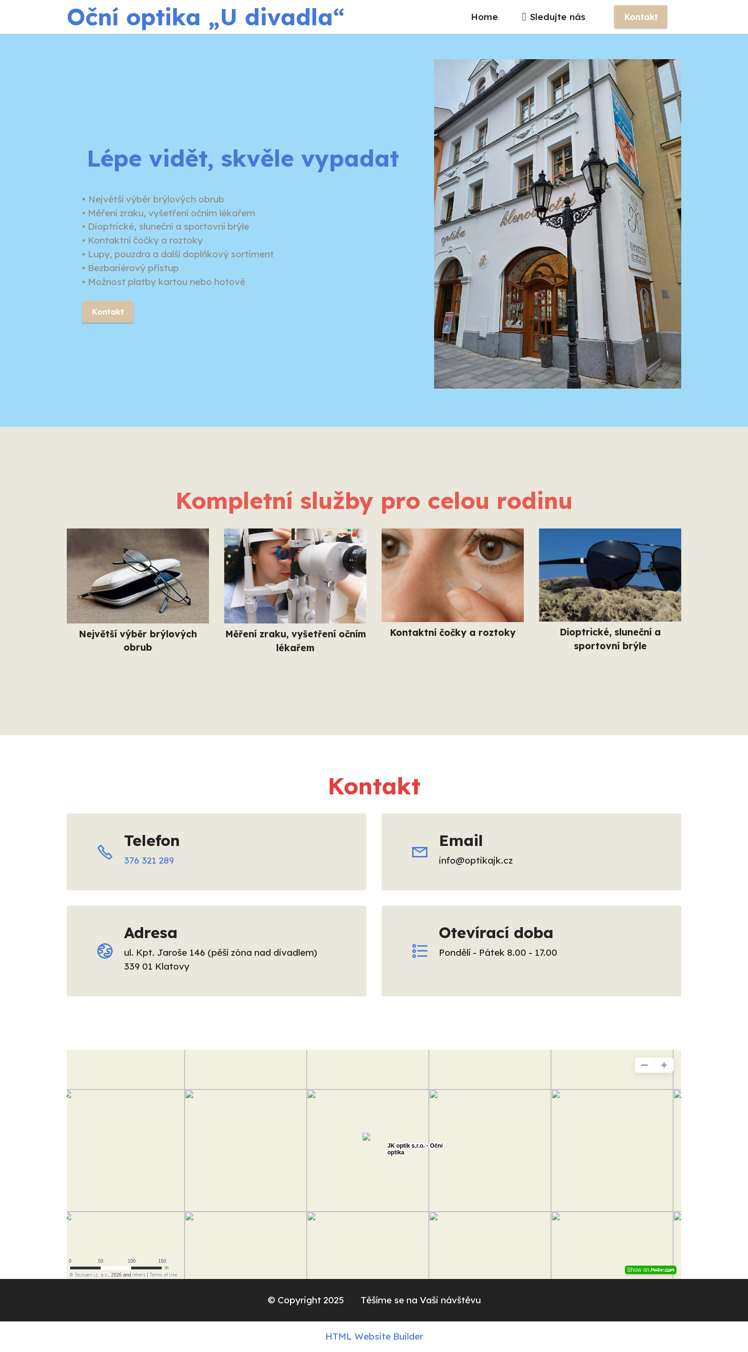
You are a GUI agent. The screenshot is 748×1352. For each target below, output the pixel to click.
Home (484, 16)
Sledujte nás (555, 16)
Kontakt (641, 16)
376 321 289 (149, 860)
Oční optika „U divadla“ (205, 16)
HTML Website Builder (374, 1336)
